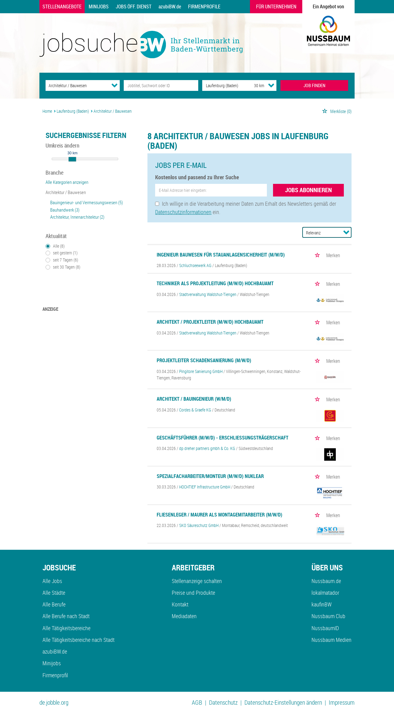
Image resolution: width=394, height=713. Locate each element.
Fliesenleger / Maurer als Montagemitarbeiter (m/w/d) (219, 514)
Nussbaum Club (328, 616)
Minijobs (99, 6)
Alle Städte (53, 592)
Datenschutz (223, 702)
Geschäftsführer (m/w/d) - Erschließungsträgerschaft (222, 437)
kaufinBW (322, 604)
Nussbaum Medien (332, 639)
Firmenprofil (55, 675)
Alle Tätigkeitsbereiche (66, 628)
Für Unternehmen (276, 6)
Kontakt (180, 604)
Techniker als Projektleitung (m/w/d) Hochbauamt (215, 283)
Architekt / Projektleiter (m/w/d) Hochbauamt (210, 321)
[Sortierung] (321, 233)
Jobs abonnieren (308, 190)
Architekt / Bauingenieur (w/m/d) (194, 398)
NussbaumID (325, 628)
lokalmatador (325, 592)
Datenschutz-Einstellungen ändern (283, 702)
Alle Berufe (54, 604)
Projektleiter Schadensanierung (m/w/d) (204, 360)
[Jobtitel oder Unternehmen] (161, 85)
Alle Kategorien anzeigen (67, 182)
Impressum (342, 702)
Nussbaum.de (326, 581)
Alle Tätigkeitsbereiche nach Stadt (78, 639)
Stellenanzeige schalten (197, 581)
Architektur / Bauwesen (66, 192)
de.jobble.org (53, 702)
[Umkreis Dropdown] (271, 85)
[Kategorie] (76, 85)
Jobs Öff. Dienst (133, 6)
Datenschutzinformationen (183, 212)
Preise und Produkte (193, 592)
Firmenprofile (204, 6)
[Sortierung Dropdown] (346, 232)
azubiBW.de (170, 6)
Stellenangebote (62, 6)
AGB (197, 702)
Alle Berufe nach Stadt (66, 616)
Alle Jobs (52, 581)
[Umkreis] (253, 85)
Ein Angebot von (328, 6)
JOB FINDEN (314, 85)
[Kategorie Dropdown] (114, 85)
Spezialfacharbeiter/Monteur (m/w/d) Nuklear (210, 476)
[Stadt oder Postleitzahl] (222, 85)
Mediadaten (184, 616)
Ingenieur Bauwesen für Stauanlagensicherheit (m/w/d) (221, 254)
